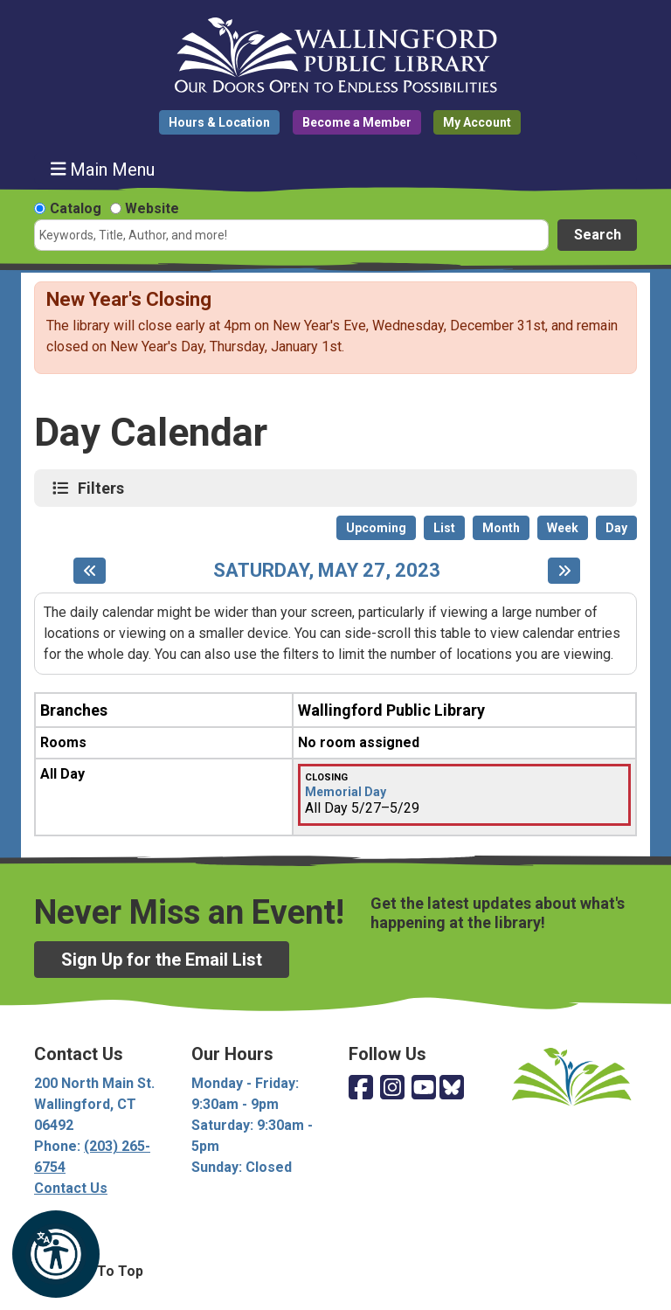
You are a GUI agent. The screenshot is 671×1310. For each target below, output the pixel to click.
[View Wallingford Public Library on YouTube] (424, 1088)
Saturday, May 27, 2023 (326, 570)
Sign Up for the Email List (161, 959)
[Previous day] (89, 571)
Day (616, 528)
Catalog (75, 208)
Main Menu (103, 169)
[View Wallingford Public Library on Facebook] (361, 1088)
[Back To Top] (335, 1271)
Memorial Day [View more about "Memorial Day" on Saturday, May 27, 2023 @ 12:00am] (345, 792)
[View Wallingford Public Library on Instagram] (392, 1088)
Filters (103, 487)
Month (501, 528)
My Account (477, 122)
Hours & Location (219, 122)
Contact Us (70, 1188)
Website (152, 208)
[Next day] (564, 571)
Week (562, 528)
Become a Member (357, 122)
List (444, 528)
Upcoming (376, 528)
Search (597, 234)
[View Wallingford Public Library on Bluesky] (451, 1088)
